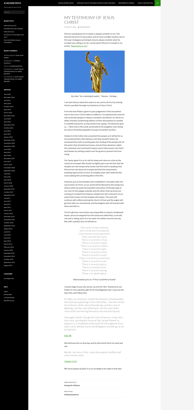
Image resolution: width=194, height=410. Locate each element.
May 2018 (7, 177)
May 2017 (7, 204)
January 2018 (8, 186)
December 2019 (9, 158)
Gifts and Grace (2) (10, 25)
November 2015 (9, 256)
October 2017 (8, 192)
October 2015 (8, 259)
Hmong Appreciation (66, 3)
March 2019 (8, 165)
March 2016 (8, 244)
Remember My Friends (126, 3)
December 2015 (9, 253)
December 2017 (9, 189)
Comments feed (9, 297)
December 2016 (9, 216)
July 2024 (7, 100)
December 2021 (9, 125)
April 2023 (7, 110)
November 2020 (9, 143)
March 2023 (8, 113)
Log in (6, 291)
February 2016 (9, 247)
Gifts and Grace (9, 32)
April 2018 (7, 180)
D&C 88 (67, 335)
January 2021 (8, 137)
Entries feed (8, 294)
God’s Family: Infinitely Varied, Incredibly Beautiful (14, 71)
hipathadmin (85, 27)
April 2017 (7, 207)
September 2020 (9, 146)
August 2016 (8, 229)
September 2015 (9, 262)
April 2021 (7, 134)
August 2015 (8, 265)
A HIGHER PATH (12, 3)
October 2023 (8, 106)
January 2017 (8, 213)
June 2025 (7, 94)
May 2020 (7, 152)
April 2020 (7, 155)
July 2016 (7, 232)
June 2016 (7, 235)
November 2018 (9, 168)
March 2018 (8, 183)
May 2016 (7, 238)
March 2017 (8, 210)
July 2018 (7, 174)
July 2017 (7, 198)
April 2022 (7, 122)
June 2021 (7, 131)
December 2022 (9, 116)
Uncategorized (9, 278)
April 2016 (7, 241)
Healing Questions (94, 393)
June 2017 (7, 201)
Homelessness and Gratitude (13, 29)
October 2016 (8, 223)
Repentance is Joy (79, 46)
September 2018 (9, 171)
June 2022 (7, 119)
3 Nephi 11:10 (70, 361)
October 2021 (8, 128)
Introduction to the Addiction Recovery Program (96, 3)
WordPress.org (9, 301)
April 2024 (7, 103)
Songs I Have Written (145, 3)
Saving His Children (94, 383)
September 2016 (9, 226)
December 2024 (9, 97)
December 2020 (9, 140)
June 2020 (7, 149)
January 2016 (8, 250)
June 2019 (7, 161)
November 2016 (9, 220)
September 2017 (9, 195)
